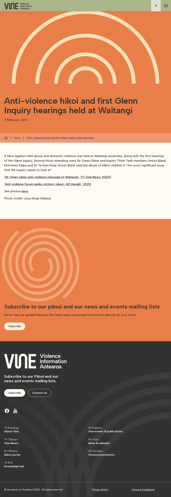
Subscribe (14, 326)
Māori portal (12, 452)
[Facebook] (7, 410)
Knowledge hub (14, 464)
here (25, 191)
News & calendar (99, 441)
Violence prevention (101, 452)
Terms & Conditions (143, 489)
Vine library (11, 441)
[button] (165, 5)
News (17, 137)
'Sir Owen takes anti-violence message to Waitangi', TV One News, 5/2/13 (57, 177)
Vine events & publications (105, 429)
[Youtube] (15, 410)
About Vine (11, 429)
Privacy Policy (100, 489)
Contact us (39, 392)
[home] (18, 6)
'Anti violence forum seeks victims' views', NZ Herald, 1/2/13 (47, 184)
